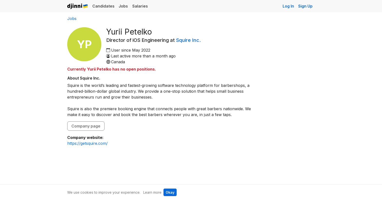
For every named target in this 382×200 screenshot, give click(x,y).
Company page (85, 126)
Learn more (152, 192)
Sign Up (305, 6)
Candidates (103, 6)
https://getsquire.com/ (87, 143)
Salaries (140, 6)
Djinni (77, 6)
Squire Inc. (188, 40)
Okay (170, 192)
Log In (288, 6)
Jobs (123, 6)
